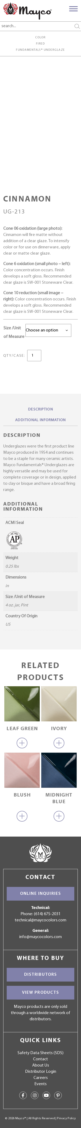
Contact (40, 1059)
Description (40, 409)
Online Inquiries (40, 894)
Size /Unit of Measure (13, 332)
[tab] (40, 409)
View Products (40, 993)
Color (40, 37)
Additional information (40, 420)
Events (40, 1084)
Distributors (40, 975)
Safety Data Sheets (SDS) (40, 1053)
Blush (22, 795)
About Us (40, 1065)
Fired (40, 43)
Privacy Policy (66, 1118)
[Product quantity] (34, 355)
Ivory (59, 728)
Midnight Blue (58, 798)
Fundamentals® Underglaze (40, 50)
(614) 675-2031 (47, 914)
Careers (40, 1078)
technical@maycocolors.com (40, 920)
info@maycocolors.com (40, 937)
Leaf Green (22, 728)
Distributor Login (40, 1072)
